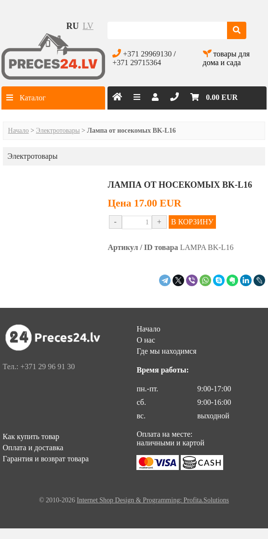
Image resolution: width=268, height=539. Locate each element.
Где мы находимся (166, 351)
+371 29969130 (147, 54)
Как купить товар (31, 436)
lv (87, 26)
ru (72, 26)
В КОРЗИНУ (192, 222)
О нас (145, 340)
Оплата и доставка (33, 447)
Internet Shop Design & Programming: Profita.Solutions (153, 500)
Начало (18, 130)
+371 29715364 (136, 62)
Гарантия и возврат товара (46, 459)
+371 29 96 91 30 (47, 366)
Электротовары (58, 130)
